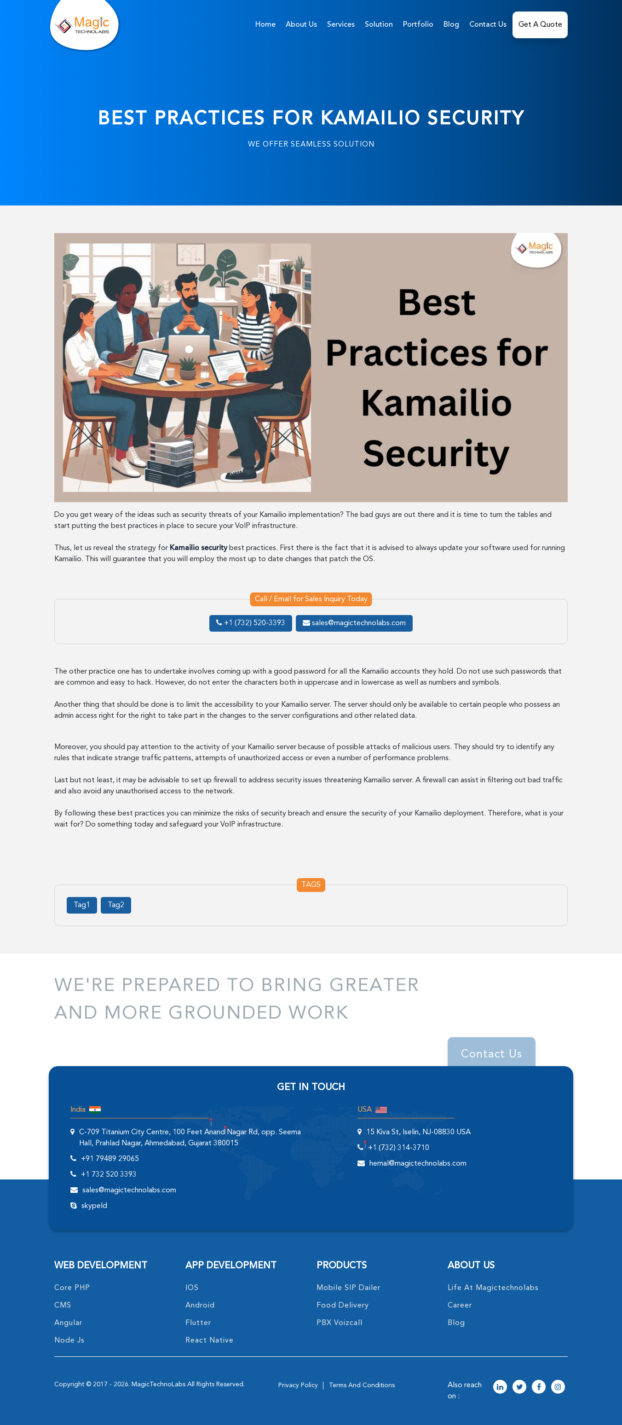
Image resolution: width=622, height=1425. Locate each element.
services (341, 25)
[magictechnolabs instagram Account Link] (558, 1387)
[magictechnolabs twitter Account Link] (519, 1387)
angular (68, 1323)
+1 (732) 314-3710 (398, 1148)
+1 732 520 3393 (109, 1175)
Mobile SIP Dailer (348, 1288)
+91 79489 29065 (110, 1159)
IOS (192, 1288)
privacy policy (298, 1385)
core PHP (72, 1288)
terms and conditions (362, 1385)
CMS (62, 1305)
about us (301, 25)
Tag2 (116, 905)
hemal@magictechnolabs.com (417, 1163)
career (460, 1305)
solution (379, 25)
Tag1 (82, 905)
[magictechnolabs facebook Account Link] (538, 1387)
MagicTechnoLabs (158, 1384)
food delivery (343, 1305)
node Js (69, 1340)
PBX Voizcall (340, 1323)
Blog (451, 25)
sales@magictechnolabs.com (354, 623)
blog (456, 1323)
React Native (209, 1340)
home (265, 25)
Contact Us (488, 25)
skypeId (94, 1206)
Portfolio (418, 25)
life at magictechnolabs (493, 1288)
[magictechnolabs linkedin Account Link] (500, 1387)
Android (200, 1305)
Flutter (198, 1323)
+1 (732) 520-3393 (250, 623)
